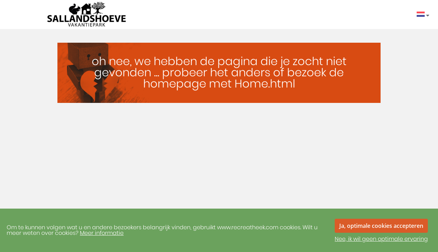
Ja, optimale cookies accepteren (381, 226)
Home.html (265, 84)
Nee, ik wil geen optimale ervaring (381, 239)
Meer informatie (102, 233)
